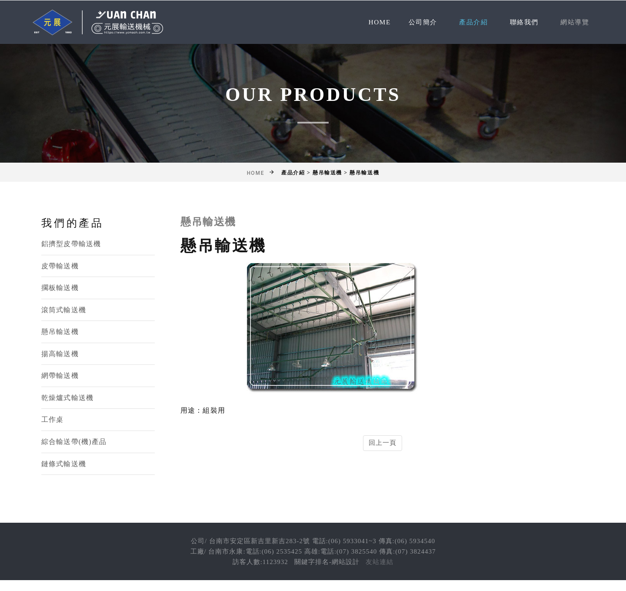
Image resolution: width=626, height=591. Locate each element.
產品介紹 (469, 22)
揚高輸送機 (60, 353)
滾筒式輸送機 (63, 310)
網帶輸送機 (60, 376)
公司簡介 (416, 22)
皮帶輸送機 (60, 266)
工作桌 (52, 420)
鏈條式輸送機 (63, 463)
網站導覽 (574, 22)
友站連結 (379, 562)
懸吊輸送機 (60, 331)
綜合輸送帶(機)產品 (74, 441)
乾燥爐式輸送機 (67, 397)
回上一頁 (383, 443)
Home (371, 22)
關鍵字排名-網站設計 (327, 562)
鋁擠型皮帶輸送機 (71, 243)
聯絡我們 (521, 22)
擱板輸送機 (60, 287)
